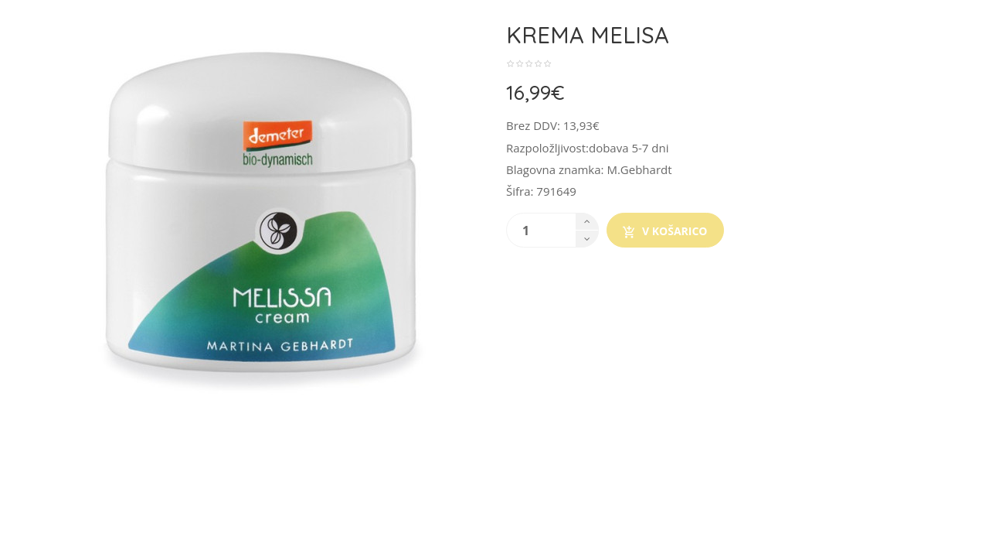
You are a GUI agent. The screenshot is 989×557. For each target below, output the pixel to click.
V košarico (665, 231)
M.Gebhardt (639, 169)
